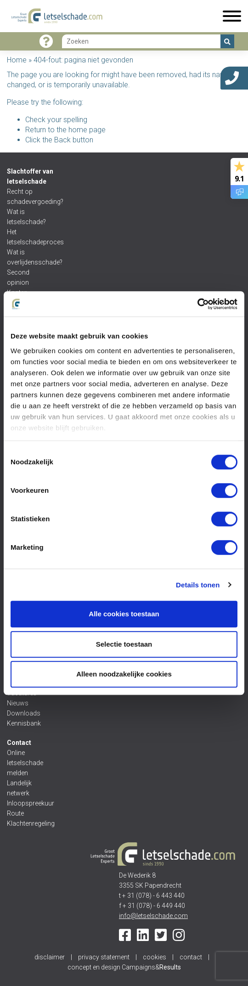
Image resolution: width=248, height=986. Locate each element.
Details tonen (198, 585)
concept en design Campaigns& (124, 967)
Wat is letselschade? (26, 216)
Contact (19, 742)
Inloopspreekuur (29, 803)
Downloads (23, 713)
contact (191, 957)
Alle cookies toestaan (124, 614)
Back (62, 139)
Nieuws (17, 703)
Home (17, 60)
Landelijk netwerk (19, 788)
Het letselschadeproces (29, 237)
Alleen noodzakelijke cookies (124, 674)
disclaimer (49, 957)
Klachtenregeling (29, 823)
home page (87, 129)
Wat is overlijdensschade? (29, 257)
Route (15, 813)
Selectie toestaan (124, 644)
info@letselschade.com (153, 915)
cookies (154, 957)
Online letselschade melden (25, 763)
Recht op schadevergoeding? (29, 196)
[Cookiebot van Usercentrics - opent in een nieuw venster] (197, 304)
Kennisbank (24, 723)
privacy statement (104, 957)
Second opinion (18, 277)
